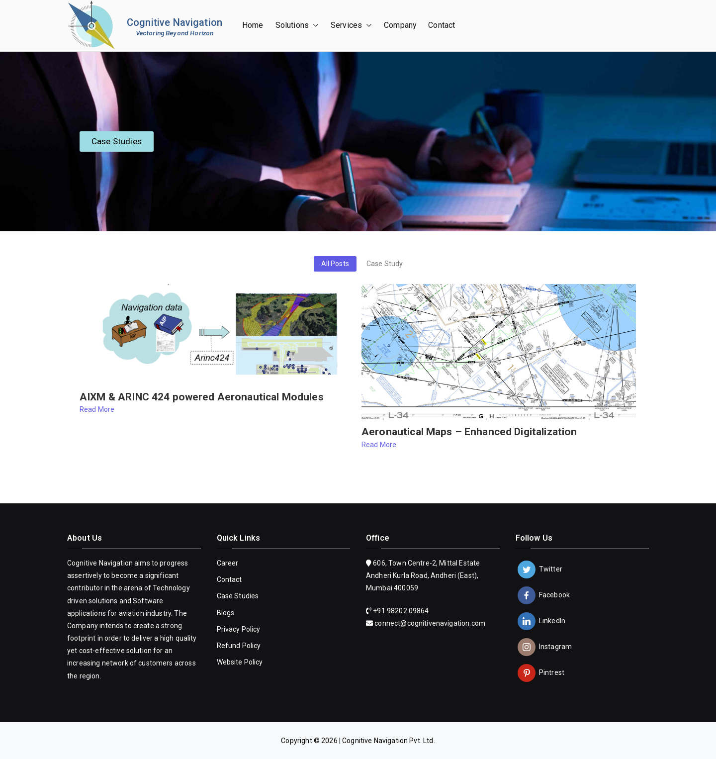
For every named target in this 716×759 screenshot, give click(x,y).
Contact (441, 25)
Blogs (226, 613)
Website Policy (240, 662)
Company (400, 25)
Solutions (297, 25)
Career (228, 563)
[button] (314, 25)
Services (351, 25)
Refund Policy (239, 646)
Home (253, 25)
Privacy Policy (239, 629)
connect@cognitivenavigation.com (429, 623)
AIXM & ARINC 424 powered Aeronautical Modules (202, 397)
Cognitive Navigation (174, 22)
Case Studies (238, 596)
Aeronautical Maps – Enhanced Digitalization (469, 432)
